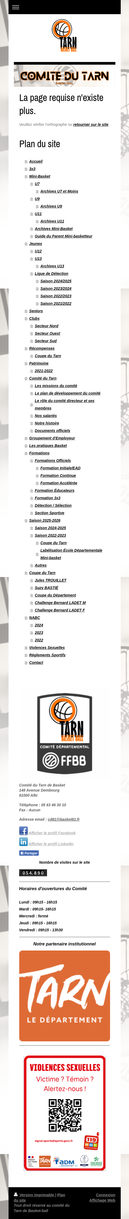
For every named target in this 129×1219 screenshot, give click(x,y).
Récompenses (41, 348)
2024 (39, 625)
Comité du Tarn (42, 378)
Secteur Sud (46, 341)
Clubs (34, 318)
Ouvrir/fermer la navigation (64, 7)
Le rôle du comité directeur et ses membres (64, 404)
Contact (36, 662)
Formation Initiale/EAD (60, 468)
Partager (29, 853)
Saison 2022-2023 (50, 535)
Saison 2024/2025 (55, 281)
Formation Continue (58, 475)
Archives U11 (52, 221)
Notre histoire (47, 423)
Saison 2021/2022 (55, 303)
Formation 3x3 (47, 498)
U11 (38, 214)
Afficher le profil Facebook (52, 833)
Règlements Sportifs (47, 655)
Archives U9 (51, 206)
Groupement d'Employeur (52, 438)
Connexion (105, 1195)
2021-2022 (44, 371)
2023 (39, 632)
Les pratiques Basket (48, 445)
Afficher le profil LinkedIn (51, 844)
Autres (40, 565)
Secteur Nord (46, 326)
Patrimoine (38, 363)
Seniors (36, 311)
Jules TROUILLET (50, 580)
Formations (39, 453)
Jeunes (35, 244)
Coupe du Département (55, 595)
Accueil (35, 161)
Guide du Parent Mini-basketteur (63, 236)
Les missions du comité (56, 386)
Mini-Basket (39, 176)
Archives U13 (52, 266)
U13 (38, 258)
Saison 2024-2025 (50, 528)
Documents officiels (52, 431)
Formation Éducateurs (55, 490)
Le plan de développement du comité (67, 393)
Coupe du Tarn (48, 356)
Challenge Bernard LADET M (60, 603)
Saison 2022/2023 (55, 296)
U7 (37, 184)
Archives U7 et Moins (59, 191)
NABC (34, 618)
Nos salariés (46, 416)
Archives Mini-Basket (54, 229)
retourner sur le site (90, 124)
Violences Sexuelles (47, 647)
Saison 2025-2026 (44, 520)
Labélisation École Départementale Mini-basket (71, 554)
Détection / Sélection (53, 505)
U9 (37, 199)
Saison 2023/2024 (55, 288)
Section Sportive (49, 513)
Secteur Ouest (47, 333)
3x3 (32, 169)
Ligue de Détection (51, 273)
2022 (39, 640)
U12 (38, 251)
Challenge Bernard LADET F (60, 610)
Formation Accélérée (58, 483)
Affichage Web (102, 1200)
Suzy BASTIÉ (46, 588)
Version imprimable (34, 1195)
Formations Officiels (53, 460)
